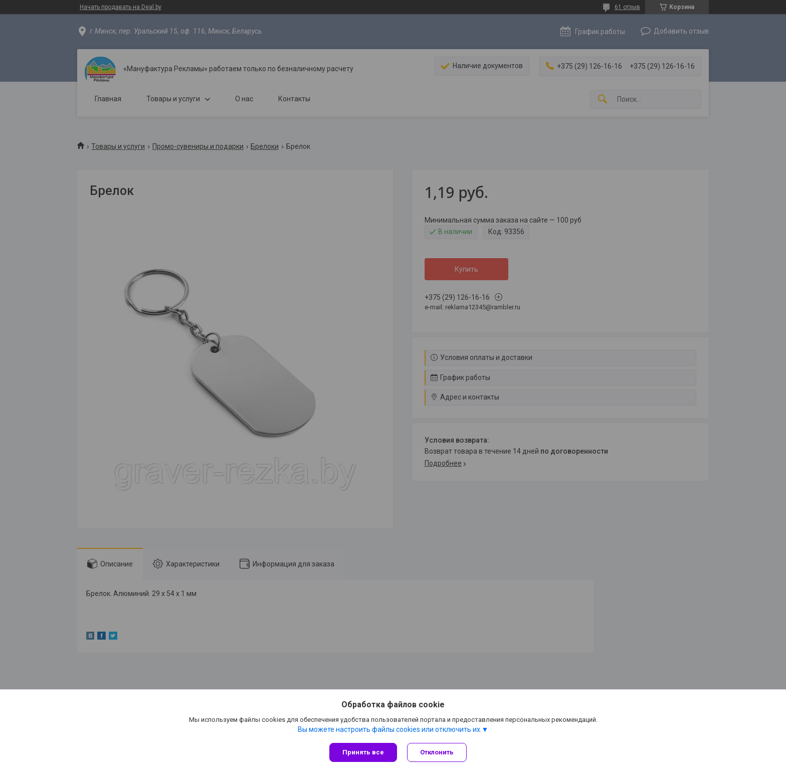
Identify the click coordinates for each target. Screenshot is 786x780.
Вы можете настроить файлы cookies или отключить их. (390, 729)
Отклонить (437, 752)
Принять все (363, 752)
